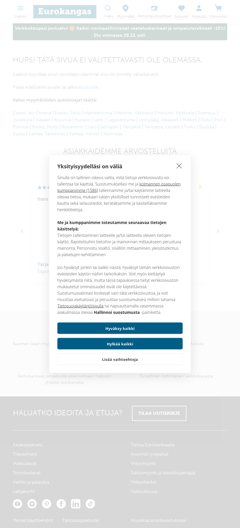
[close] (179, 173)
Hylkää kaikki (152, 336)
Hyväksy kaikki (88, 336)
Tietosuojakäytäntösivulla (80, 313)
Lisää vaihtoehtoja (120, 351)
